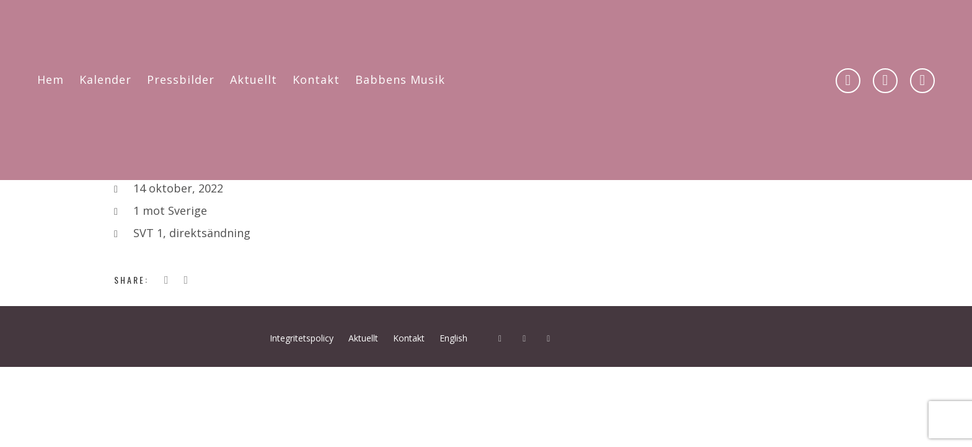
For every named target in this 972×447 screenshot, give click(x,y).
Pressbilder (180, 79)
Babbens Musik (400, 79)
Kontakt (316, 79)
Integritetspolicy (302, 338)
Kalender (105, 79)
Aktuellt (253, 79)
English (453, 338)
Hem (50, 79)
